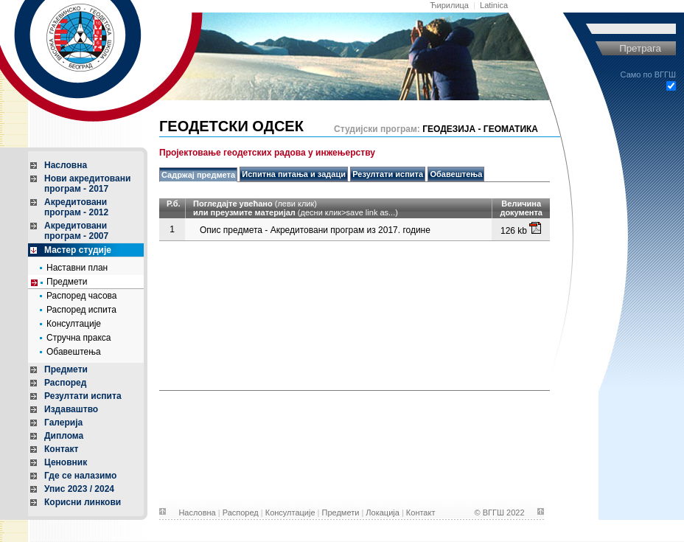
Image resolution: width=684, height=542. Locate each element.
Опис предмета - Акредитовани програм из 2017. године (315, 230)
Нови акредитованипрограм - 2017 (87, 183)
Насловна (65, 165)
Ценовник (65, 462)
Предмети (66, 282)
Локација (382, 512)
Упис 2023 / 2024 (79, 489)
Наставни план (77, 268)
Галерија (63, 422)
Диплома (63, 436)
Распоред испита (81, 310)
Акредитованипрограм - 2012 (76, 207)
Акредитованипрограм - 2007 (76, 230)
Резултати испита (83, 396)
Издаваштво (71, 409)
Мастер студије (77, 250)
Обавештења (73, 352)
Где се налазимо (80, 475)
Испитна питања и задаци (294, 174)
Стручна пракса (78, 338)
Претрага (640, 48)
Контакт (61, 449)
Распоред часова (81, 296)
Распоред (65, 383)
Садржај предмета (198, 174)
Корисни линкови (82, 502)
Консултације (73, 324)
